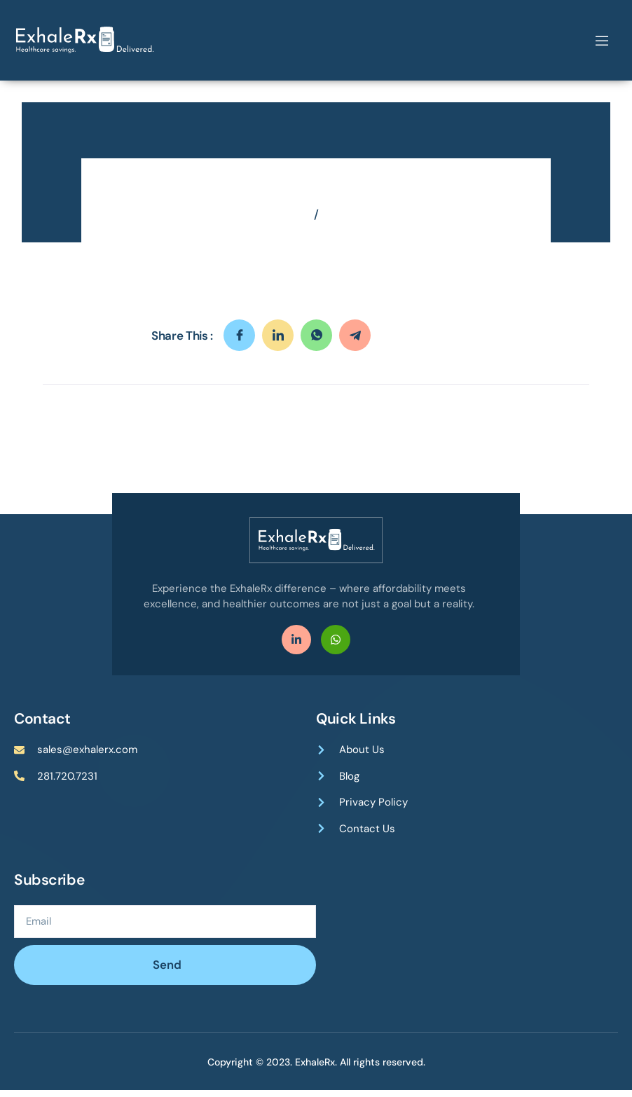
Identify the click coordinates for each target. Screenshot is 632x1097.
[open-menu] (602, 40)
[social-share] (239, 341)
